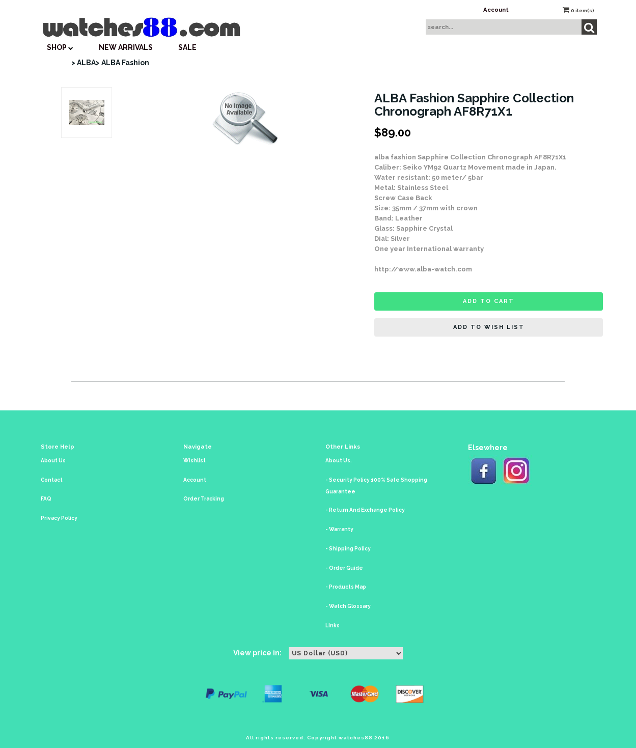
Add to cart (488, 301)
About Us (53, 460)
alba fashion (395, 157)
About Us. (338, 460)
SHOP (60, 47)
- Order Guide (344, 568)
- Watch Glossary (348, 606)
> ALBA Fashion (122, 63)
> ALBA (83, 63)
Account (496, 9)
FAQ (46, 499)
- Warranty (339, 529)
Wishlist (194, 460)
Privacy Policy (59, 518)
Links (332, 625)
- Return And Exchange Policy (365, 510)
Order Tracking (203, 499)
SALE (187, 47)
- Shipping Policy (348, 548)
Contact (52, 480)
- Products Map (345, 587)
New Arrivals (126, 47)
